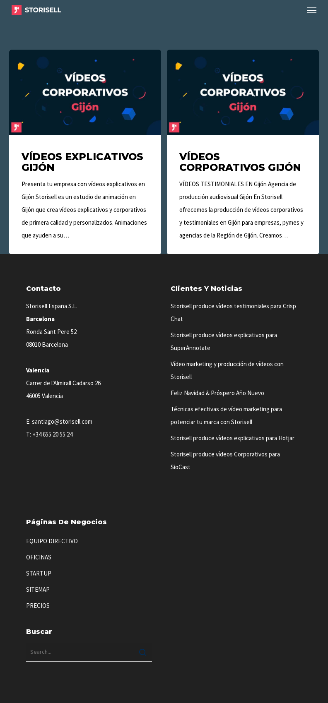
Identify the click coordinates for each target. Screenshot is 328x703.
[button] (311, 10)
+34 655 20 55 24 (52, 434)
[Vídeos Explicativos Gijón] (85, 152)
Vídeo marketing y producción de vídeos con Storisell (227, 370)
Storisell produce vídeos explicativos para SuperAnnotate (224, 341)
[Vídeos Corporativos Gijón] (242, 152)
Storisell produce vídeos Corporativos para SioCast (225, 460)
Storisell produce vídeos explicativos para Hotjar (232, 438)
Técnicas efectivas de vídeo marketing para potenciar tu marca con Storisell (226, 415)
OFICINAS (38, 557)
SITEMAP (38, 589)
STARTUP (38, 573)
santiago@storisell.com (62, 421)
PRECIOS (38, 605)
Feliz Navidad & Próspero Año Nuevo (217, 393)
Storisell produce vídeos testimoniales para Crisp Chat (233, 312)
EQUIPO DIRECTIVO (52, 541)
